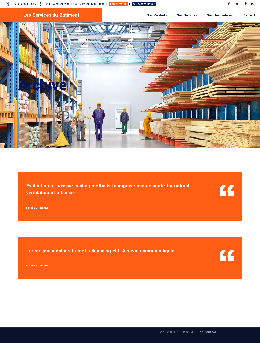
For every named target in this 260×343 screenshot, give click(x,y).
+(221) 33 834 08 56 (23, 4)
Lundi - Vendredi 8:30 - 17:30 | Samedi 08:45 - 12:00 (74, 4)
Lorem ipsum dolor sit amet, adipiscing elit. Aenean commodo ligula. (101, 250)
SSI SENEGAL (208, 332)
